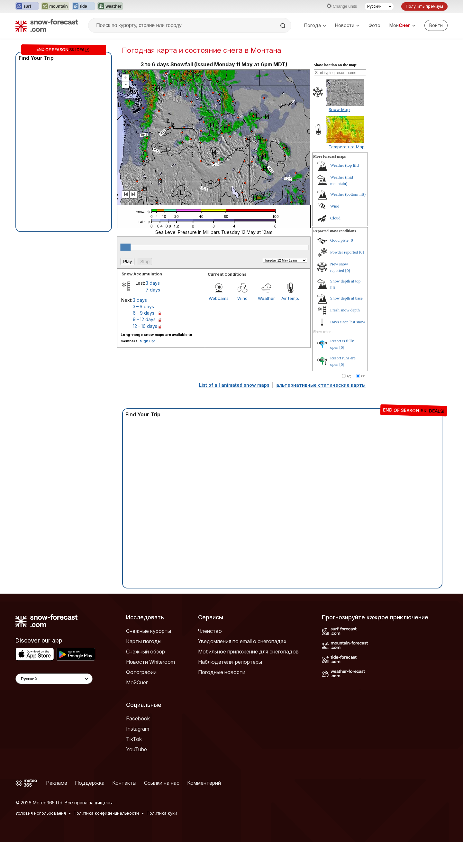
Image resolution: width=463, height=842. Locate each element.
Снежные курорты (148, 631)
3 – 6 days (143, 306)
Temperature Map (347, 146)
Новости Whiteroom (150, 662)
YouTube (136, 749)
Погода (315, 25)
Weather (266, 298)
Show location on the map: (336, 65)
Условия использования (40, 813)
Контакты (124, 783)
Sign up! (147, 341)
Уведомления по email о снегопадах (242, 641)
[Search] (283, 25)
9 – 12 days (144, 319)
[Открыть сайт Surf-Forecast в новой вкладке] (27, 6)
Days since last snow (347, 321)
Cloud (335, 218)
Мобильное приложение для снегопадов (248, 651)
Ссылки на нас (161, 783)
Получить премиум (424, 6)
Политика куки (162, 813)
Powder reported (344, 252)
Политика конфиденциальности (106, 813)
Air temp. (290, 298)
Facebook (138, 718)
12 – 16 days (145, 326)
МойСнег (137, 682)
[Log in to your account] (436, 25)
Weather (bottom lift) (348, 194)
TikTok (134, 739)
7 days (153, 289)
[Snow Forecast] (46, 25)
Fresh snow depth (345, 310)
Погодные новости (221, 672)
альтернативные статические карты (321, 385)
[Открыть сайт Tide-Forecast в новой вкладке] (83, 6)
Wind (242, 298)
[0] (352, 240)
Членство (210, 631)
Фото (374, 25)
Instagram (137, 729)
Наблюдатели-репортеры (230, 662)
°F (363, 377)
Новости (347, 25)
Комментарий (204, 783)
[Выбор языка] (379, 6)
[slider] (125, 247)
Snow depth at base (346, 298)
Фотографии (141, 672)
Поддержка (89, 783)
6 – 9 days (143, 313)
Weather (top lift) (344, 165)
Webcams (219, 298)
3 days (153, 283)
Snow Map (339, 109)
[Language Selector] (54, 678)
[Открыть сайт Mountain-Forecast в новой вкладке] (55, 6)
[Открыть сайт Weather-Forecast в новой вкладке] (110, 6)
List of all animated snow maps (234, 385)
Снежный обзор (145, 651)
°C (349, 377)
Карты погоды (143, 641)
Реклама (56, 783)
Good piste (339, 240)
